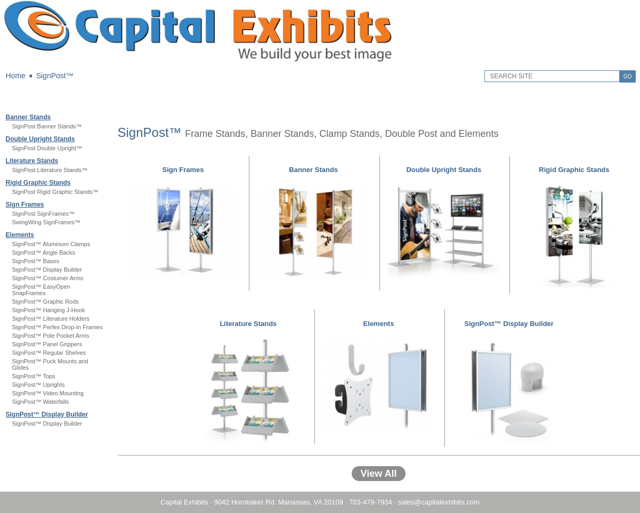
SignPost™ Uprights (38, 384)
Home (16, 75)
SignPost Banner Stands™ (47, 126)
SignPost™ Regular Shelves (49, 352)
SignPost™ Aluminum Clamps (51, 244)
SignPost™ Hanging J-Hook (48, 310)
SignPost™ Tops (33, 376)
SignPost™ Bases (36, 261)
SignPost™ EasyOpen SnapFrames (41, 289)
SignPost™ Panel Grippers (47, 344)
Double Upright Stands (40, 139)
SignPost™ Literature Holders (51, 318)
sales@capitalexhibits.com (439, 502)
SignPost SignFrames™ (43, 213)
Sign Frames (25, 204)
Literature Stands (32, 161)
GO (627, 76)
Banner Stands (28, 117)
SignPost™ (55, 75)
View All (378, 473)
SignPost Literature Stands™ (50, 170)
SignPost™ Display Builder (47, 269)
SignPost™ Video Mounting (48, 393)
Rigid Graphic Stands (38, 182)
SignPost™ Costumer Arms (48, 278)
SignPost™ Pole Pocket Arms (51, 335)
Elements (20, 235)
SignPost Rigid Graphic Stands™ (55, 192)
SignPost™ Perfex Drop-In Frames (57, 327)
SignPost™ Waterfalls (40, 401)
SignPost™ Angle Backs (44, 252)
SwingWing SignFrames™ (46, 222)
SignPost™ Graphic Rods (45, 301)
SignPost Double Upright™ (47, 148)
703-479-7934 (370, 502)
